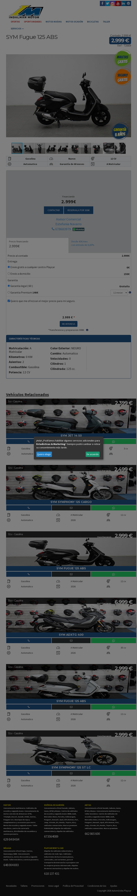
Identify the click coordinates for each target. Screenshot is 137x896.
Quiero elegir (44, 454)
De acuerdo (93, 454)
